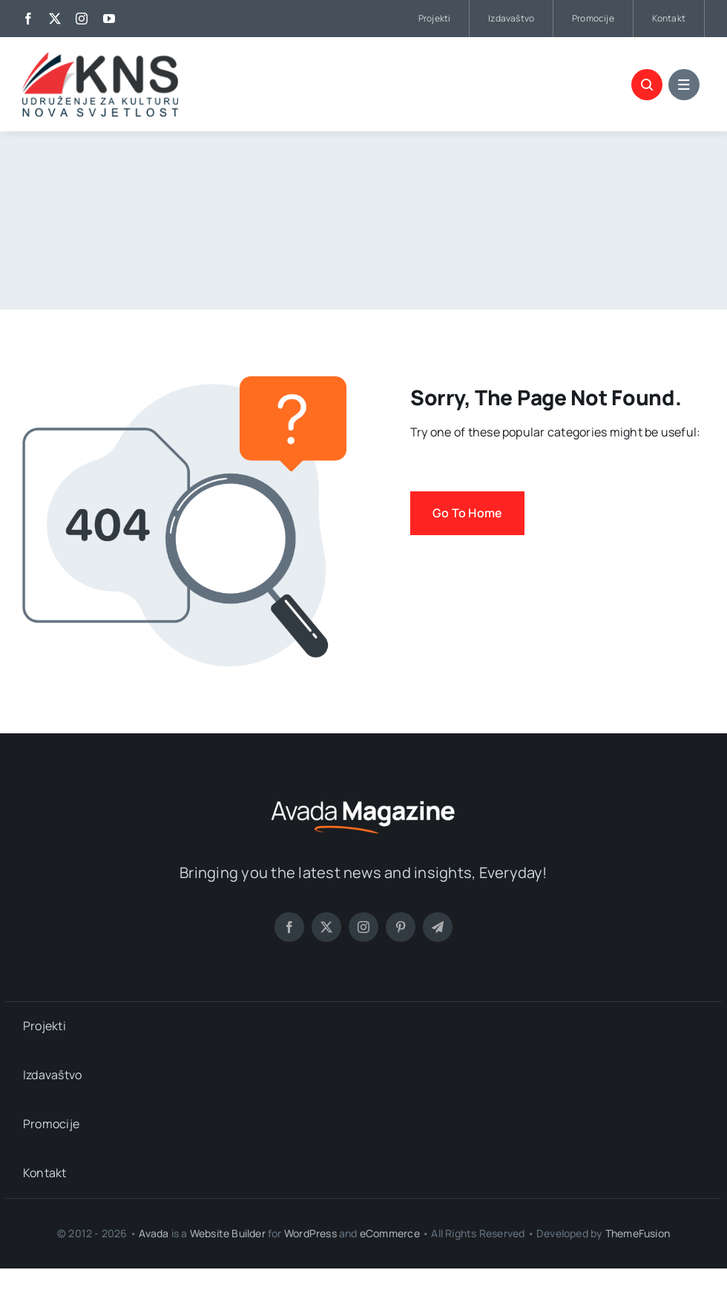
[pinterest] (400, 927)
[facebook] (28, 18)
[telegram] (438, 927)
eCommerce (390, 1233)
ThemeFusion (637, 1233)
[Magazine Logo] (363, 798)
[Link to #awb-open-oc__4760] (684, 84)
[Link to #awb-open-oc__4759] (646, 84)
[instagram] (82, 18)
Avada (153, 1233)
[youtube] (109, 18)
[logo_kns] (100, 58)
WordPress (310, 1233)
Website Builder (228, 1233)
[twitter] (55, 18)
